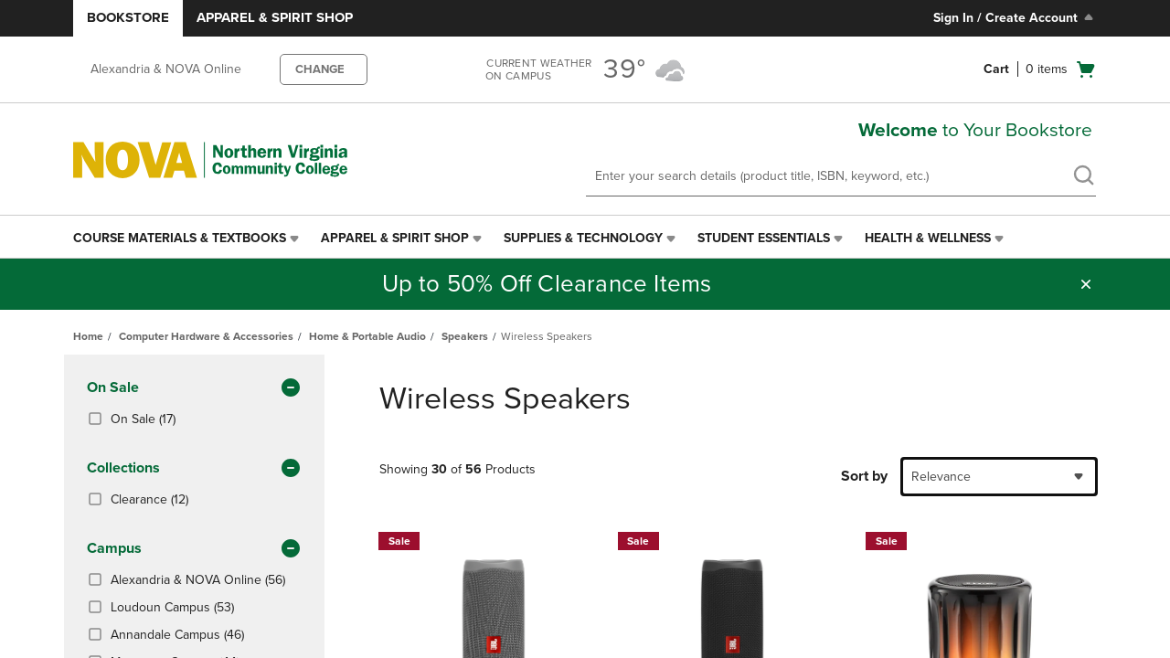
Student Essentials (763, 238)
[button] (1086, 284)
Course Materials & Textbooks (179, 238)
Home (88, 336)
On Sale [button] (194, 388)
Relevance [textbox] (941, 476)
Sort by (864, 476)
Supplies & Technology (583, 238)
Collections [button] (194, 469)
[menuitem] (188, 238)
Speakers (464, 336)
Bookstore (128, 17)
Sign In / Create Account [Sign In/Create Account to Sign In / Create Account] (1015, 17)
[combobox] (999, 476)
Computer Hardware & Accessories (206, 336)
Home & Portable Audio (367, 336)
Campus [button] (194, 549)
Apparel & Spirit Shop (275, 17)
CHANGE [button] (320, 69)
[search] (1083, 177)
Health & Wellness (928, 238)
